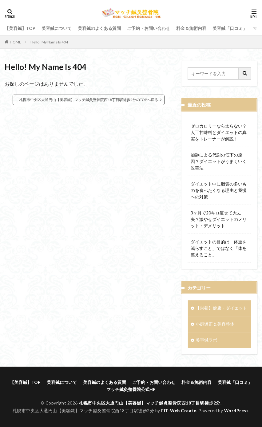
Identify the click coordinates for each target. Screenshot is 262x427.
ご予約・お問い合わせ (148, 28)
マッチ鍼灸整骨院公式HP (131, 389)
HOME (15, 42)
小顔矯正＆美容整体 (215, 324)
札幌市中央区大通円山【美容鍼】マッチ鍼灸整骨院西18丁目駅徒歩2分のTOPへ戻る (88, 99)
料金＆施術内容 (191, 28)
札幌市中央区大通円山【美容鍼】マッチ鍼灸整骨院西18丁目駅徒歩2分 (149, 403)
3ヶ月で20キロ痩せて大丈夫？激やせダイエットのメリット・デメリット (219, 219)
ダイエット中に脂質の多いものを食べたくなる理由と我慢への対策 (219, 190)
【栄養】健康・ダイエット (221, 308)
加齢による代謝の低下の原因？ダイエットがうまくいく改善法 (219, 161)
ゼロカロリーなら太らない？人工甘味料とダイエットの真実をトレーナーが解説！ (219, 132)
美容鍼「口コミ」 (229, 28)
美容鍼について (57, 28)
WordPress (236, 410)
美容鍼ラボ (206, 340)
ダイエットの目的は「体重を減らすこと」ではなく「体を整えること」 (219, 248)
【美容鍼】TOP (20, 28)
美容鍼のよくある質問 (99, 28)
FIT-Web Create (178, 410)
